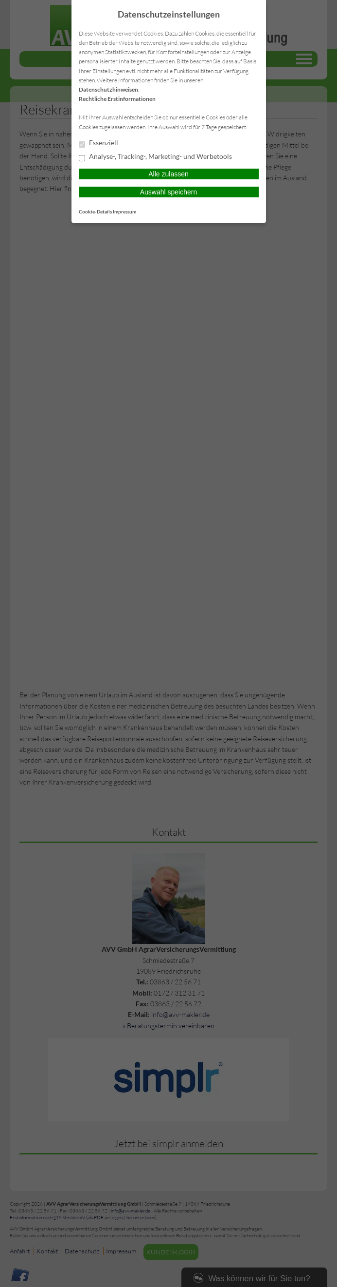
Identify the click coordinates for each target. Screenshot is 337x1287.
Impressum (124, 211)
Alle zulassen (168, 174)
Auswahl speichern (168, 192)
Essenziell (98, 143)
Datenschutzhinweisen (108, 89)
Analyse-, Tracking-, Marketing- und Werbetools (155, 157)
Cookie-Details (95, 211)
